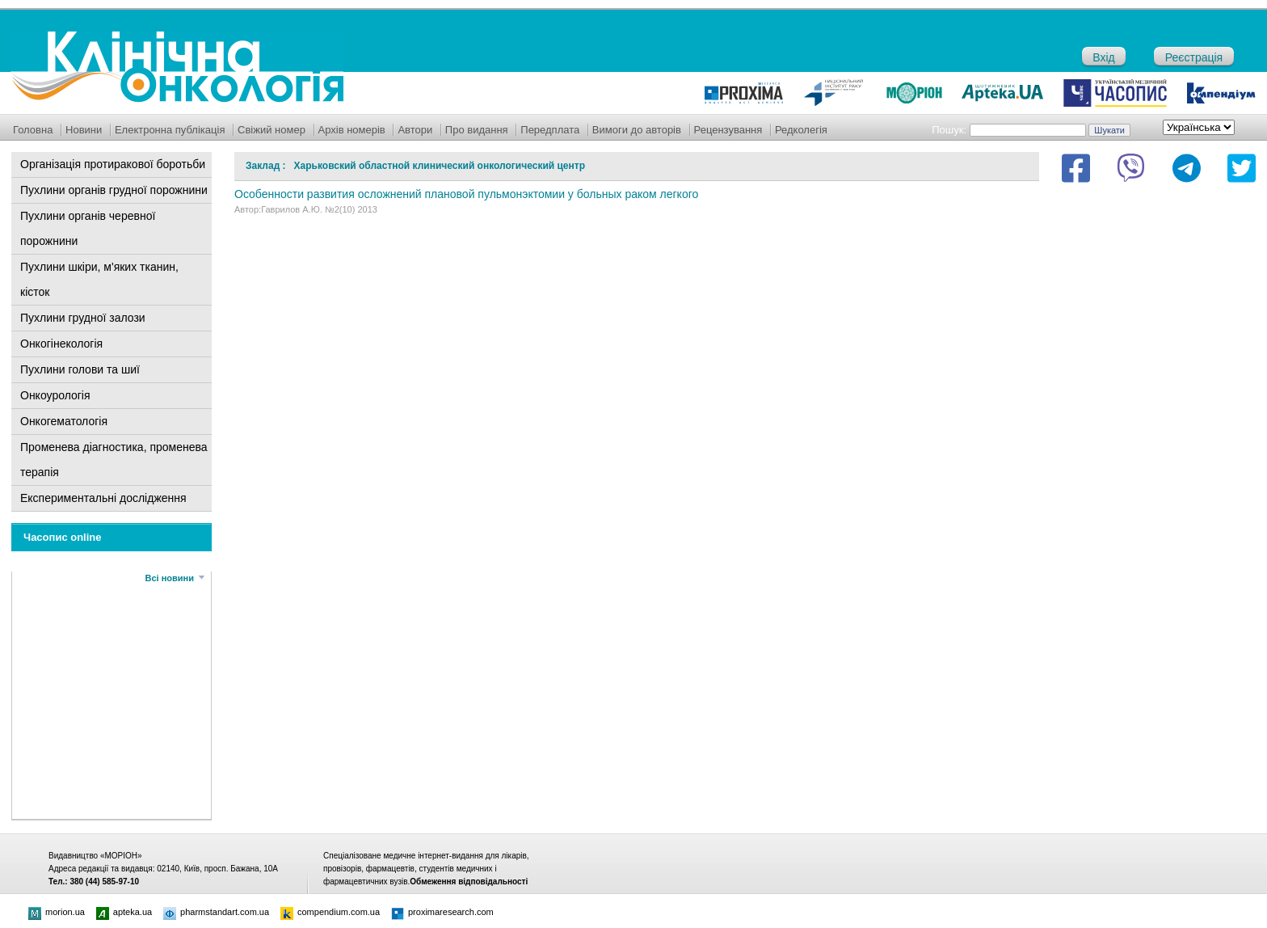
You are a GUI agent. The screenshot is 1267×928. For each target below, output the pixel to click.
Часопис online (62, 537)
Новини (83, 130)
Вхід (1103, 57)
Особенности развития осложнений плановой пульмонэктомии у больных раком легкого (466, 194)
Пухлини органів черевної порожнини (87, 228)
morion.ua (56, 912)
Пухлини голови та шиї (80, 369)
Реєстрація (1194, 57)
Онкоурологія (55, 395)
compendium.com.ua (330, 912)
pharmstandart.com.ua (216, 912)
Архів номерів (351, 130)
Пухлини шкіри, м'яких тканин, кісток (99, 279)
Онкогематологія (63, 421)
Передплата (549, 130)
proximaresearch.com (442, 912)
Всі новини (169, 578)
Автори (415, 130)
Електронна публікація (170, 130)
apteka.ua (124, 912)
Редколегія (801, 130)
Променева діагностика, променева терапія (114, 460)
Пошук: (949, 130)
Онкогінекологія (61, 343)
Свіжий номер (271, 130)
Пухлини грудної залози (82, 317)
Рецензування (728, 130)
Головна (33, 130)
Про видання (476, 130)
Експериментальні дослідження (103, 497)
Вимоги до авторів (636, 130)
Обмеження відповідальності (469, 881)
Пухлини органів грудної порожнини (114, 189)
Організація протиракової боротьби (112, 164)
